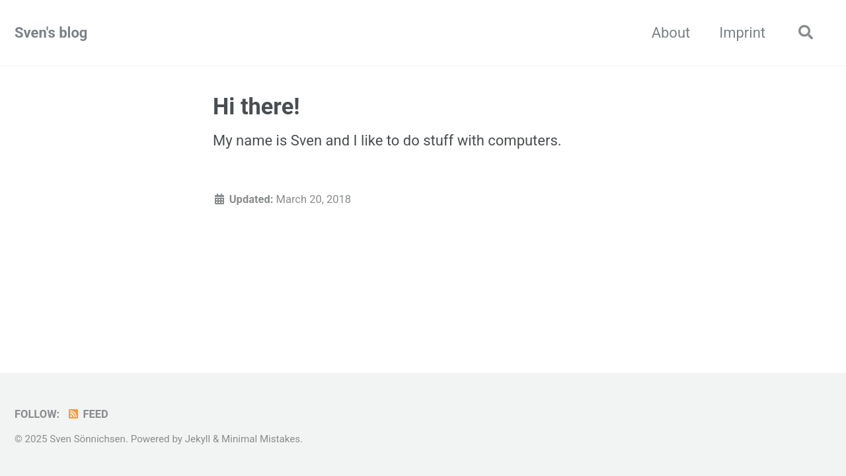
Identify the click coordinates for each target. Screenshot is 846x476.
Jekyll (198, 439)
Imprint (742, 32)
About (671, 32)
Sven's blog (51, 32)
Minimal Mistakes (260, 439)
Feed (87, 414)
